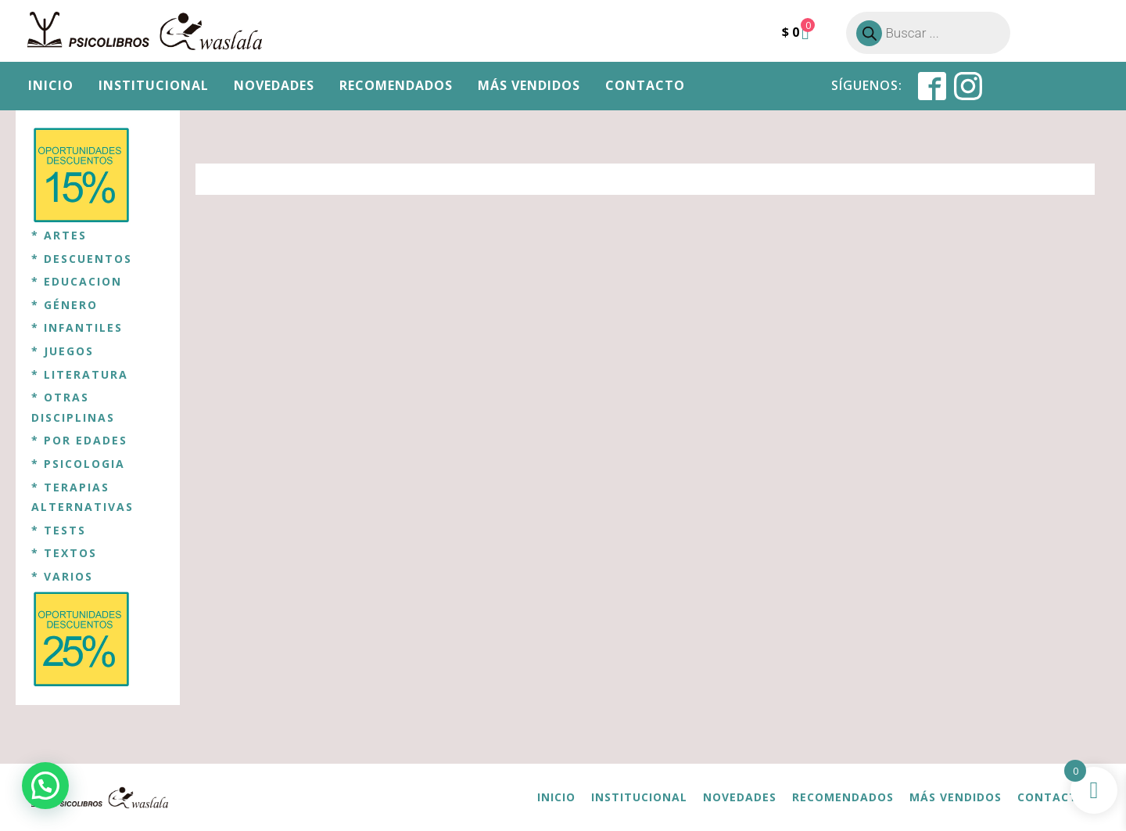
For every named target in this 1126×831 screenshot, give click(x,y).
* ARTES (59, 235)
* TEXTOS (64, 552)
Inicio (51, 85)
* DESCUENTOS (81, 258)
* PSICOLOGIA (78, 463)
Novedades (274, 85)
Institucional (154, 85)
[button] (45, 785)
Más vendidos (529, 85)
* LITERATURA (79, 374)
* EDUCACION (76, 281)
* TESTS (58, 530)
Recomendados (396, 85)
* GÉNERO (64, 304)
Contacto (645, 85)
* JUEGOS (62, 351)
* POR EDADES (79, 440)
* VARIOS (62, 576)
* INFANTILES (77, 327)
